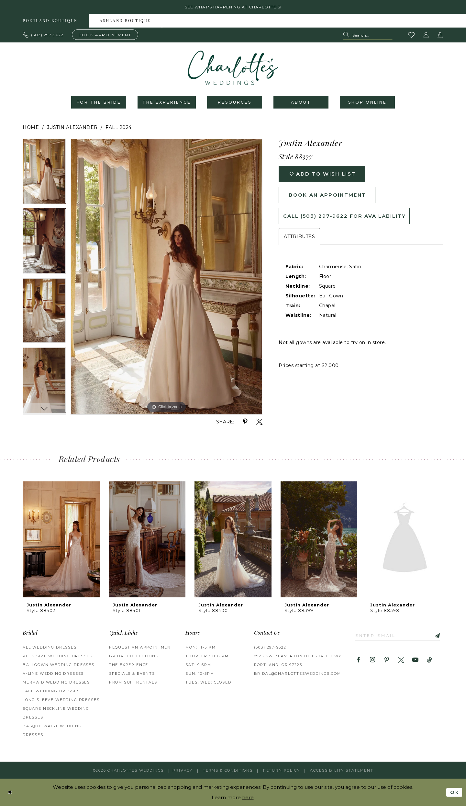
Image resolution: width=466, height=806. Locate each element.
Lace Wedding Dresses (51, 691)
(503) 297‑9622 (270, 647)
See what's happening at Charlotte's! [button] (233, 7)
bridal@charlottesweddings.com (297, 673)
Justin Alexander (72, 127)
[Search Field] (368, 35)
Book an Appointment (327, 195)
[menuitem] (50, 21)
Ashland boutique (125, 21)
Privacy (182, 770)
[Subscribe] (435, 635)
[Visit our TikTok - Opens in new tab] (430, 660)
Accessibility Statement (341, 770)
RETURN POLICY (281, 770)
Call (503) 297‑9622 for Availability (344, 216)
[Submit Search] (347, 35)
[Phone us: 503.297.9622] (43, 35)
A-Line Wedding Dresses (53, 673)
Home (31, 127)
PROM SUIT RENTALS (133, 682)
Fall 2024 (118, 127)
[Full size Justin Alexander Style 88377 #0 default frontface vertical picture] (166, 276)
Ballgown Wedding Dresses (58, 664)
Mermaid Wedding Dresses (56, 682)
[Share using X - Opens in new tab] (259, 422)
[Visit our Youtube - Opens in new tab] (415, 660)
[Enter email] (397, 635)
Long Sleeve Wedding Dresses (61, 699)
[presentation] (61, 539)
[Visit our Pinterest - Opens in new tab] (387, 660)
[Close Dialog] (10, 792)
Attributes (299, 236)
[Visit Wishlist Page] (411, 35)
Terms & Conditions (228, 770)
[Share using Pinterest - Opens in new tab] (245, 422)
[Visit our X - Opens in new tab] (401, 660)
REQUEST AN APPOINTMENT (141, 647)
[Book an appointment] (105, 34)
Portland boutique (50, 21)
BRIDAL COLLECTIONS (134, 656)
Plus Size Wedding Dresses (58, 656)
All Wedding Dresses (50, 647)
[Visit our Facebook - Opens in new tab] (358, 660)
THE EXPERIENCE (129, 664)
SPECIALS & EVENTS (132, 673)
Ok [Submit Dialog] (454, 792)
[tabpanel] (44, 173)
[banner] (233, 68)
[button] (426, 35)
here (248, 797)
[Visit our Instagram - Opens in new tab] (373, 660)
